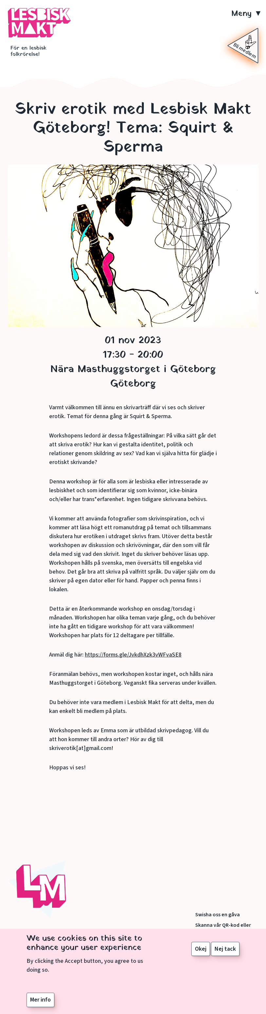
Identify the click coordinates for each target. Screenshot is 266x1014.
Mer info (40, 1000)
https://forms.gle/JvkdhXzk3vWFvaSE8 (133, 655)
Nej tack (225, 949)
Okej (200, 949)
